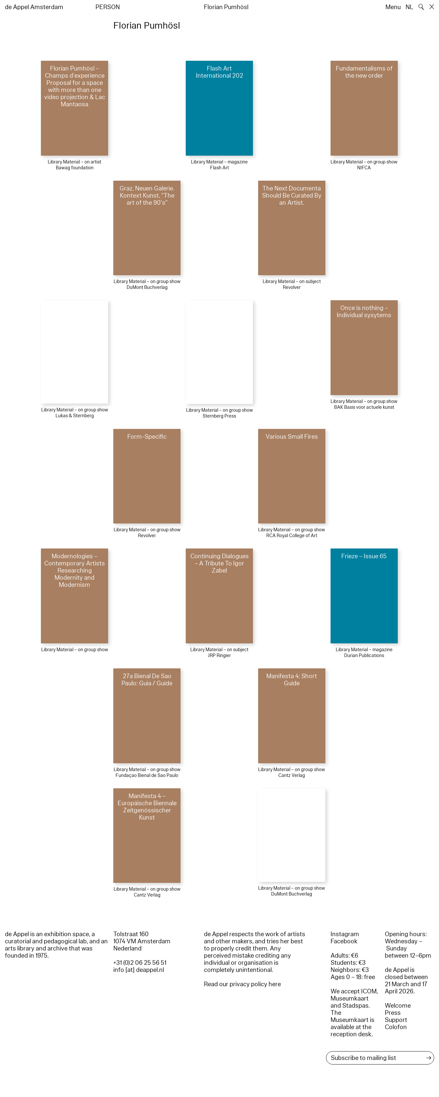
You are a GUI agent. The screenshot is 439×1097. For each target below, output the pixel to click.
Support (396, 1020)
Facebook (344, 941)
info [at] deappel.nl (138, 970)
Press (393, 1013)
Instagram (345, 934)
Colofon (396, 1027)
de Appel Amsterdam (34, 7)
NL (409, 7)
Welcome (398, 1005)
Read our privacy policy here (242, 984)
